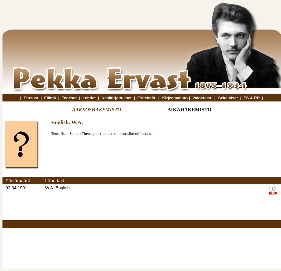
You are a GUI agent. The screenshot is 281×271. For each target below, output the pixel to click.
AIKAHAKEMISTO (189, 109)
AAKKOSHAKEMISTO (96, 109)
